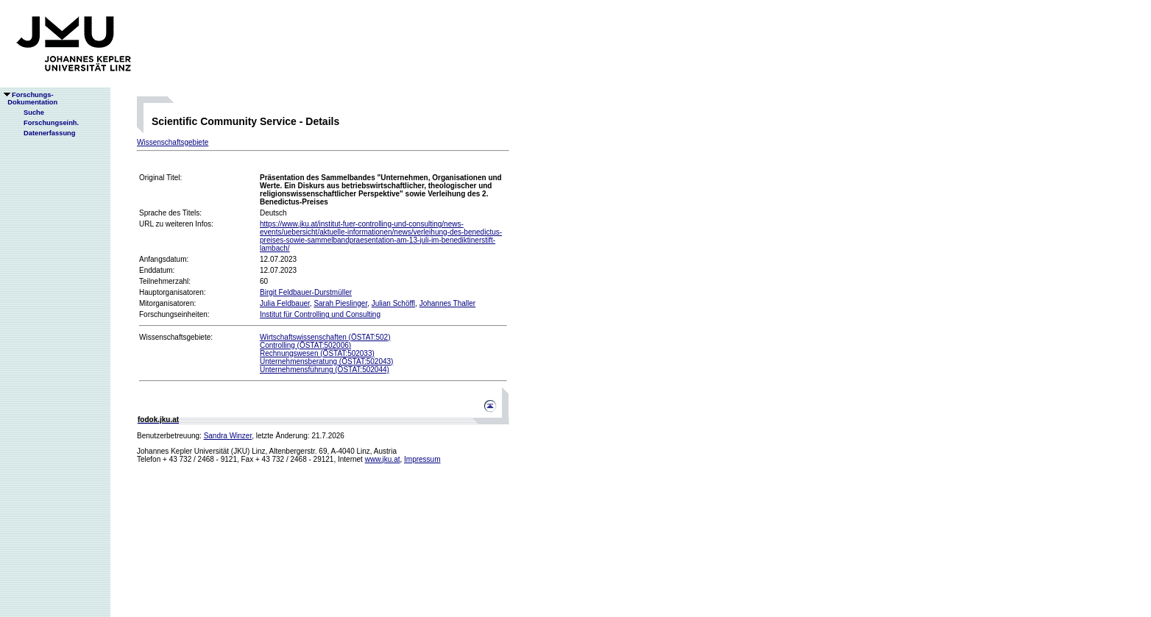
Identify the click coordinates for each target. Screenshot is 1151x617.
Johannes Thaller (447, 303)
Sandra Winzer (228, 436)
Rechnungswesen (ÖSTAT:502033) (317, 353)
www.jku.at (382, 459)
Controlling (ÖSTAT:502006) (305, 345)
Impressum (422, 459)
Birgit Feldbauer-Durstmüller (306, 292)
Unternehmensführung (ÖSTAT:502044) (324, 369)
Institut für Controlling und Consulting (320, 314)
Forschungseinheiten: (174, 314)
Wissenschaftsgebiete (172, 142)
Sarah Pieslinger (340, 303)
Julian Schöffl (393, 303)
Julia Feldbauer (285, 303)
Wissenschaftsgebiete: (176, 337)
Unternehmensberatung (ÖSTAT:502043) (326, 361)
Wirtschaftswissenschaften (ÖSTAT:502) (325, 337)
